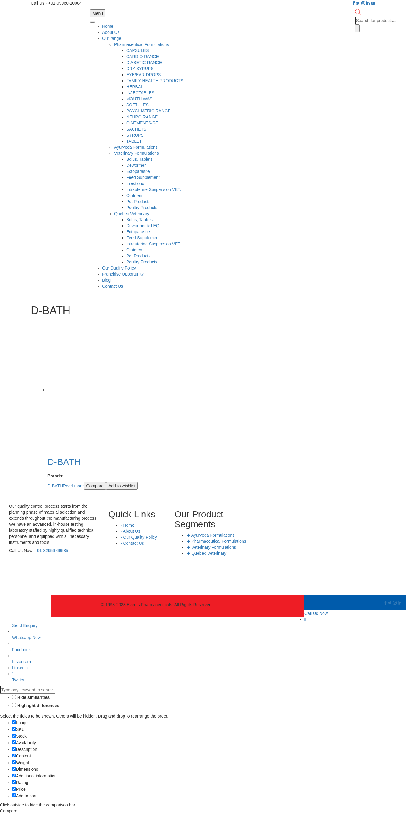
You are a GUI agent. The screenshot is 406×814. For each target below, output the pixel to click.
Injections (135, 183)
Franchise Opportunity (123, 274)
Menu (97, 13)
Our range (111, 38)
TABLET (134, 141)
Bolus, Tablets (139, 159)
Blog (106, 280)
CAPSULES (137, 50)
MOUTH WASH (141, 98)
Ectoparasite (138, 171)
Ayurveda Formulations (136, 147)
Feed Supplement (143, 177)
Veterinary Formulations (136, 153)
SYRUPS (135, 135)
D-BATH (55, 485)
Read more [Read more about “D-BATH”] (73, 485)
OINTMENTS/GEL (143, 123)
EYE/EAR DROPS (143, 74)
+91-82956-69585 (51, 550)
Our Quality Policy (119, 268)
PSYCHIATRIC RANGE (148, 110)
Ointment (134, 195)
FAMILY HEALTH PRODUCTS (154, 80)
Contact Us (112, 286)
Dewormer (136, 165)
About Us (111, 32)
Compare (95, 485)
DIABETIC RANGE (144, 62)
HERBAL (134, 86)
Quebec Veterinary (131, 213)
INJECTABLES (140, 92)
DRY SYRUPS (140, 68)
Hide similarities (31, 697)
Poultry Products (141, 207)
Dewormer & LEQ (143, 225)
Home (107, 26)
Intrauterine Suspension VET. (153, 189)
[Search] (357, 28)
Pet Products (138, 201)
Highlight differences (35, 705)
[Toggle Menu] (92, 22)
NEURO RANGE (142, 117)
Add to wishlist (121, 485)
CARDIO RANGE (142, 56)
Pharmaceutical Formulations (141, 44)
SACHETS (136, 129)
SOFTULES (137, 104)
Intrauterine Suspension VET (153, 243)
